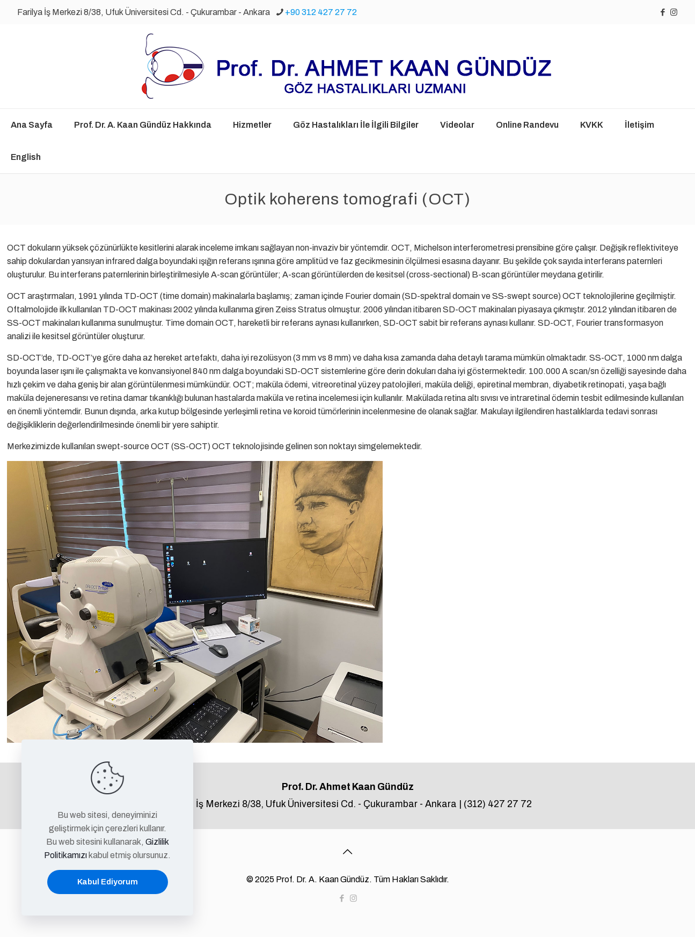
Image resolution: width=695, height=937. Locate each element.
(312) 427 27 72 (498, 804)
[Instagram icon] (674, 12)
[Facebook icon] (663, 12)
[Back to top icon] (348, 851)
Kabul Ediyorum (107, 881)
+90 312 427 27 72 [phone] (321, 12)
